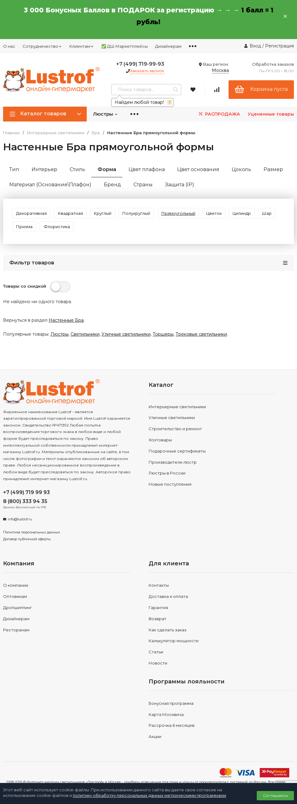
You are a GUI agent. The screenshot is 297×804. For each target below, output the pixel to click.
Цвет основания (198, 169)
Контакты (159, 594)
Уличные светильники (126, 344)
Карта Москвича (166, 723)
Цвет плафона (147, 169)
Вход (255, 46)
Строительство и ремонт (175, 438)
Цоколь (241, 169)
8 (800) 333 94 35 (25, 511)
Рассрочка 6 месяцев (171, 734)
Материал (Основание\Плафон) (50, 185)
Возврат (157, 628)
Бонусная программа (171, 712)
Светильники (85, 344)
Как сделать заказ (167, 639)
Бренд (112, 185)
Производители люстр (173, 471)
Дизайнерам (168, 46)
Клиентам (81, 46)
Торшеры (163, 344)
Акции (155, 746)
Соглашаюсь (275, 795)
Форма (107, 169)
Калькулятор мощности (174, 650)
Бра (96, 133)
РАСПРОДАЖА (219, 114)
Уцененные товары (271, 114)
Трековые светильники (201, 344)
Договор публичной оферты (27, 548)
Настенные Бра (66, 330)
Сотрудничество (42, 46)
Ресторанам (16, 639)
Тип (14, 169)
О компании (15, 594)
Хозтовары (160, 449)
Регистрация (279, 46)
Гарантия (158, 617)
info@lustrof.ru (20, 529)
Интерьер (44, 169)
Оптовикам (15, 605)
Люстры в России (167, 482)
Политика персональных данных (31, 542)
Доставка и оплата (168, 605)
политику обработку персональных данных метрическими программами (149, 795)
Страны (143, 185)
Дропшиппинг (17, 617)
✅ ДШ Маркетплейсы (124, 46)
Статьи (156, 661)
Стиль (77, 169)
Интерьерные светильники (55, 133)
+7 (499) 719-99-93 (140, 64)
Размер (273, 169)
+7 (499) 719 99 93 (26, 502)
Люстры (105, 114)
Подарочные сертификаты (177, 460)
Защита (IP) (179, 185)
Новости (158, 672)
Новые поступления (170, 493)
